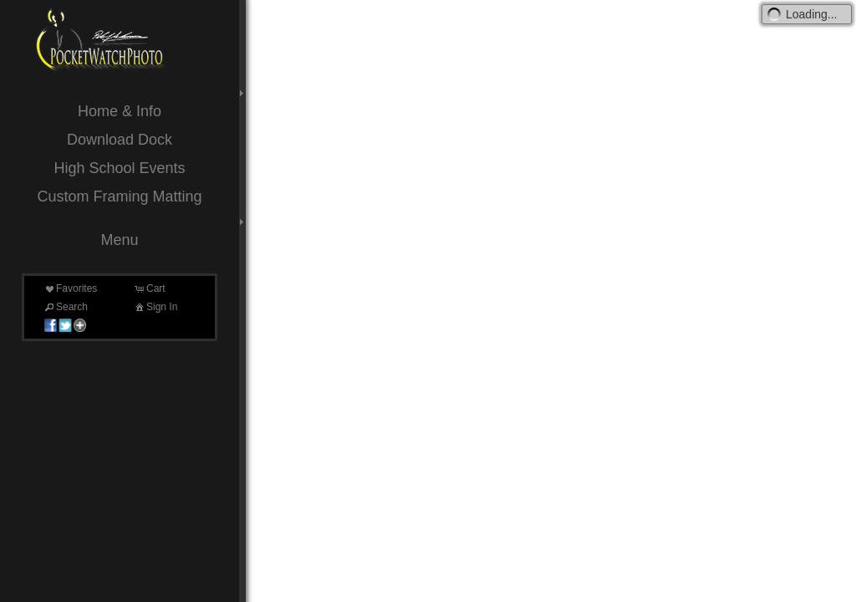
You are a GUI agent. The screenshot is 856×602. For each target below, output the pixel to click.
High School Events (119, 168)
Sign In (155, 307)
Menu (119, 240)
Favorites (70, 288)
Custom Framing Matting (119, 196)
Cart (149, 288)
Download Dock (119, 139)
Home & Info (119, 111)
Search (65, 307)
